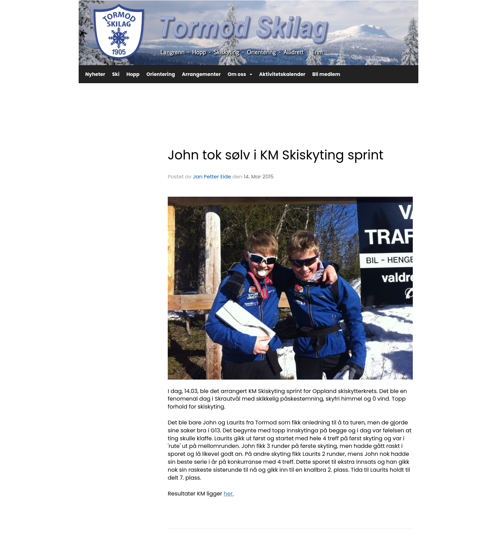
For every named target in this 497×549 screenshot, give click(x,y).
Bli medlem (326, 74)
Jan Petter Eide (212, 176)
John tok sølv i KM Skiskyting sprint (275, 155)
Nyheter (95, 74)
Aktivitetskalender (282, 74)
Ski (115, 74)
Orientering (160, 74)
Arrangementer (201, 74)
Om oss (239, 74)
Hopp (132, 74)
